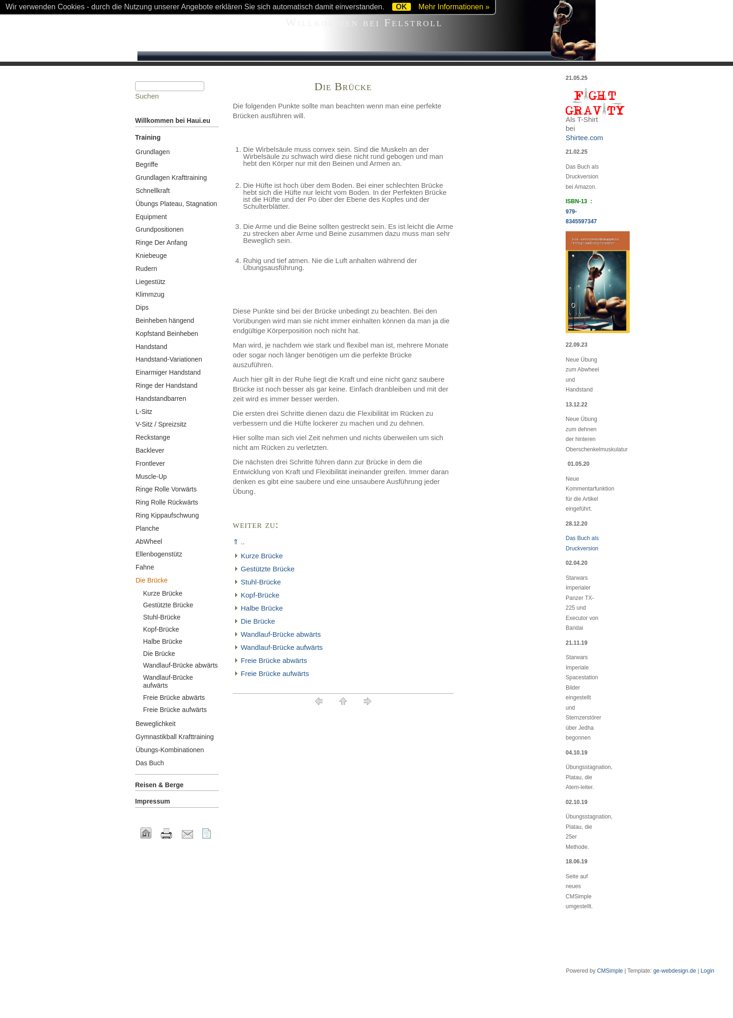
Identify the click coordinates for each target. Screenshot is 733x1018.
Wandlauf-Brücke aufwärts (282, 647)
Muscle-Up (151, 476)
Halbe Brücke (262, 608)
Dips (142, 307)
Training (147, 137)
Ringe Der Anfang (161, 242)
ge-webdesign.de (674, 971)
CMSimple (610, 971)
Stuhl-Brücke (261, 582)
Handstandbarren (161, 398)
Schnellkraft (153, 190)
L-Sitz (144, 411)
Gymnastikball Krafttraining (175, 736)
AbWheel (149, 541)
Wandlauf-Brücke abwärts (281, 634)
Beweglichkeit (156, 723)
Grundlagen (153, 152)
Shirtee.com (584, 138)
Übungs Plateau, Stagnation (176, 203)
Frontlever (150, 463)
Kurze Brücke (262, 556)
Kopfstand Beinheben (167, 333)
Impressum (152, 801)
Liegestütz (150, 281)
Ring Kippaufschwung (167, 515)
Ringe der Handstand (166, 385)
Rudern (146, 268)
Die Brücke (258, 621)
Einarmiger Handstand (168, 372)
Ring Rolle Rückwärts (167, 502)
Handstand (151, 346)
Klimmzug (150, 294)
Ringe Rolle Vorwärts (166, 489)
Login (707, 971)
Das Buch (150, 763)
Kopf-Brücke (260, 595)
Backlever (150, 450)
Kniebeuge (151, 255)
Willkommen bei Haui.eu (172, 120)
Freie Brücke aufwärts (275, 673)
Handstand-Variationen (169, 359)
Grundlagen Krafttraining (171, 177)
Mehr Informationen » (453, 7)
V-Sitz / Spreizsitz (161, 424)
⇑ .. (239, 542)
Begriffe (147, 164)
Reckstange (153, 437)
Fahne (145, 567)
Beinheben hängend (165, 320)
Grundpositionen (160, 229)
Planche (147, 528)
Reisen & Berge (159, 785)
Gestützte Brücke (268, 569)
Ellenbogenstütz (159, 554)
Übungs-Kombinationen (170, 750)
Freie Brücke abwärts (274, 660)
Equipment (151, 217)
